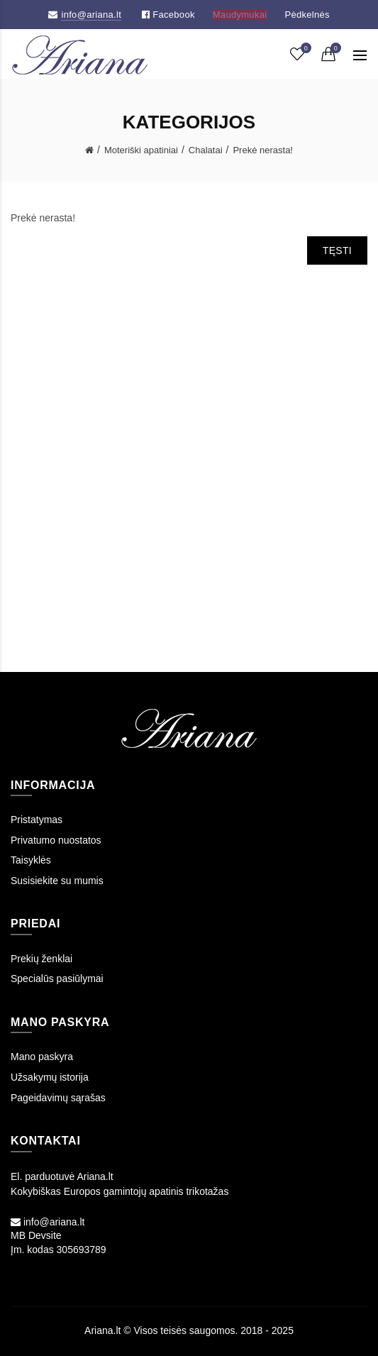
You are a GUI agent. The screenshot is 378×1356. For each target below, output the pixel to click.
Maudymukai (240, 14)
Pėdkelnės (306, 14)
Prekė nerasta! (263, 150)
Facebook (168, 14)
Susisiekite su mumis (57, 880)
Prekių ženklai (41, 958)
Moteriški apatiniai (141, 150)
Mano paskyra (42, 1056)
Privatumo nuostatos (56, 840)
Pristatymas (36, 819)
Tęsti (337, 250)
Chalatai (206, 150)
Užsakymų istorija (50, 1077)
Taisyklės (31, 860)
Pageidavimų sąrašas (58, 1097)
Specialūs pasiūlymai (57, 978)
